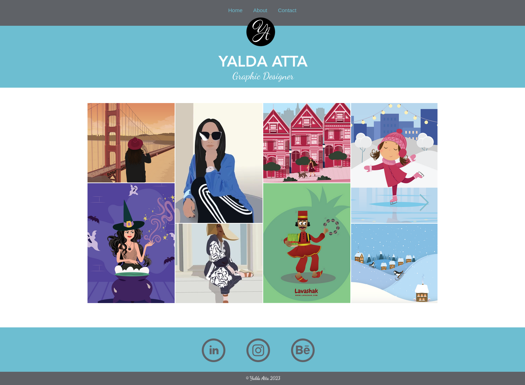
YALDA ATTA (263, 61)
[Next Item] (424, 203)
